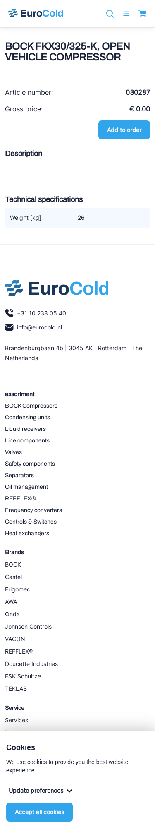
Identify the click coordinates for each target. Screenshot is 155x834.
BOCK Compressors (31, 406)
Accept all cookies (39, 811)
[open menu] (126, 13)
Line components (27, 440)
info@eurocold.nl (33, 327)
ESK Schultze (23, 676)
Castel (13, 576)
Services (16, 719)
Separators (19, 475)
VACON (15, 638)
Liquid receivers (25, 429)
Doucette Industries (31, 663)
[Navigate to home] (35, 13)
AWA (11, 601)
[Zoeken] (110, 14)
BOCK (13, 564)
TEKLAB (16, 688)
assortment (19, 394)
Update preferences (40, 790)
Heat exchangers (27, 533)
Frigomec (17, 589)
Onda (12, 614)
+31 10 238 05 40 (35, 313)
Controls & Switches (31, 522)
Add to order (124, 129)
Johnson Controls (28, 626)
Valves (13, 452)
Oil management (26, 487)
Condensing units (27, 417)
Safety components (30, 464)
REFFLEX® (20, 498)
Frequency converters (33, 510)
